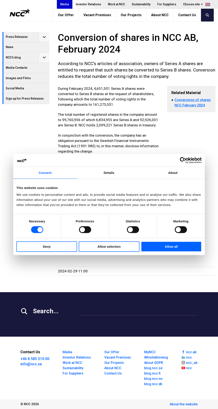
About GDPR (153, 363)
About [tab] (173, 172)
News (9, 47)
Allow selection (108, 246)
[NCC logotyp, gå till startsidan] (20, 12)
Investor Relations (88, 4)
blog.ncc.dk (153, 384)
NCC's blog (13, 57)
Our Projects (131, 15)
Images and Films (18, 78)
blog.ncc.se (153, 368)
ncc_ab (189, 362)
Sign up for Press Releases (25, 98)
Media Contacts (16, 67)
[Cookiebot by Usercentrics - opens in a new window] (183, 160)
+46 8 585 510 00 (34, 358)
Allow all (171, 246)
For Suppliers (166, 4)
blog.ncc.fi (152, 373)
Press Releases (17, 37)
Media (64, 4)
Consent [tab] (45, 172)
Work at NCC (116, 4)
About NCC (160, 15)
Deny (47, 246)
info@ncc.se (31, 364)
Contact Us (187, 15)
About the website (184, 404)
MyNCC (150, 352)
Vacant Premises (97, 15)
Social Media (15, 88)
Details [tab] (109, 172)
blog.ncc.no (153, 379)
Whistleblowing (156, 357)
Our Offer (66, 15)
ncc (186, 357)
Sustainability (141, 4)
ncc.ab (188, 351)
